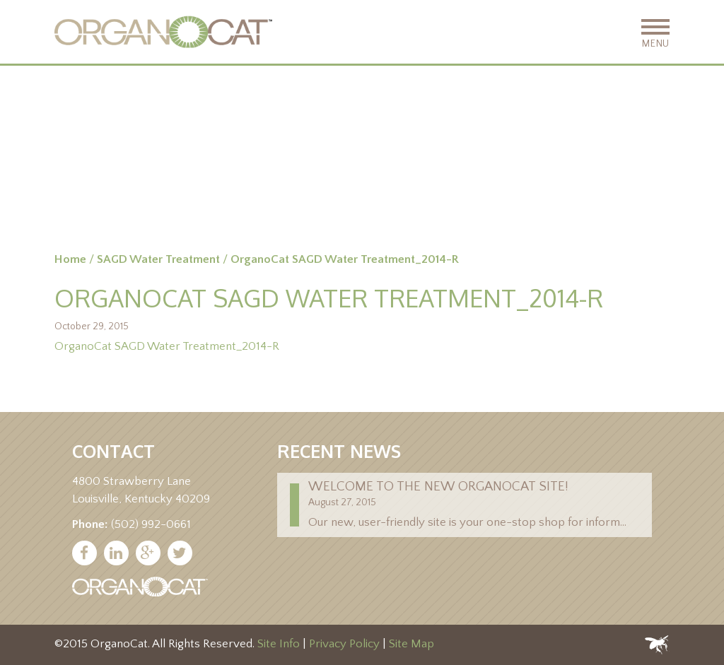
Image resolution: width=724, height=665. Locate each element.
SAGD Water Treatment (158, 259)
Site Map (411, 644)
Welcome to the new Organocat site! (438, 486)
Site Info (278, 644)
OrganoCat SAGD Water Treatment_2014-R (166, 346)
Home (70, 259)
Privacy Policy (344, 644)
